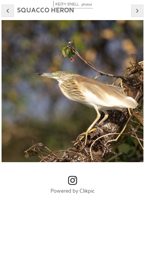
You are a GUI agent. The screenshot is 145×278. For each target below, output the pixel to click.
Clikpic (87, 191)
